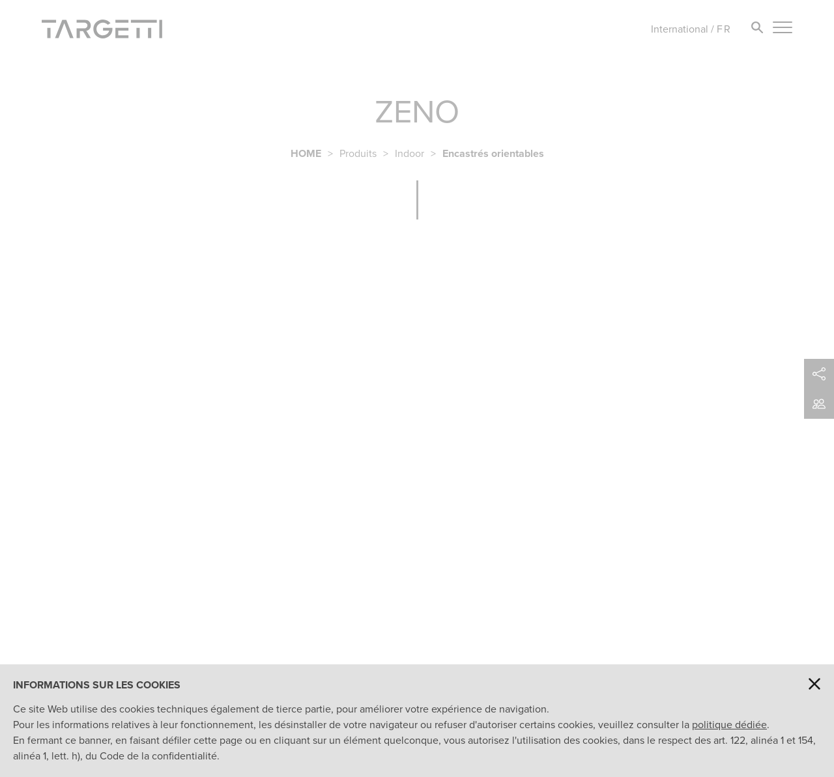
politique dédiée (729, 724)
